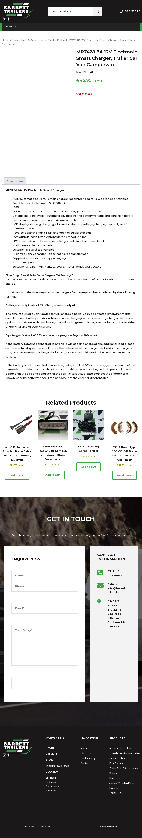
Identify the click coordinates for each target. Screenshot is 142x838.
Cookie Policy (88, 758)
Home (6, 40)
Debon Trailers (117, 758)
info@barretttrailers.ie (57, 765)
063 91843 (132, 11)
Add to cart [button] (17, 475)
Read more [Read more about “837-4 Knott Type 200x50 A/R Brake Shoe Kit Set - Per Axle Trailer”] (124, 475)
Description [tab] (14, 181)
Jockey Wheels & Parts (121, 783)
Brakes (113, 773)
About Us (86, 753)
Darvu (113, 826)
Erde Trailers (116, 763)
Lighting (114, 788)
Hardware (114, 778)
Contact (85, 763)
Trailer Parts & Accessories (29, 40)
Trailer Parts (56, 40)
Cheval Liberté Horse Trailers (124, 753)
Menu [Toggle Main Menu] (10, 26)
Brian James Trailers (120, 748)
